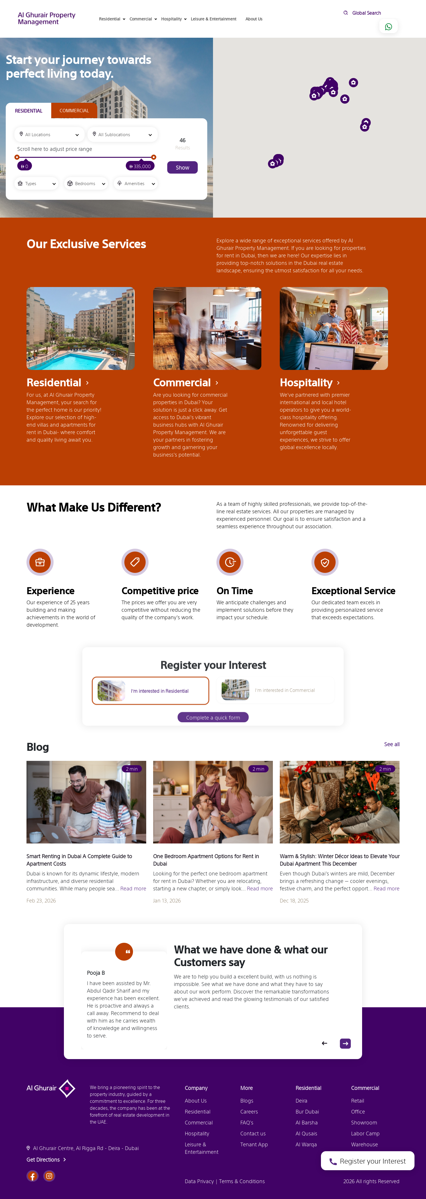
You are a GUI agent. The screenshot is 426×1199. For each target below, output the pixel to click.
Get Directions (47, 1159)
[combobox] (49, 134)
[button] (344, 99)
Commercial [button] (143, 18)
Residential (197, 1111)
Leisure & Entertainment (213, 18)
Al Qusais (306, 1133)
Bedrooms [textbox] (85, 183)
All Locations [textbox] (37, 134)
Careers (249, 1111)
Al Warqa (306, 1144)
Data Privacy (200, 1181)
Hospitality (197, 1133)
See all (394, 744)
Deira (301, 1100)
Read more (133, 890)
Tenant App (254, 1144)
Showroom (364, 1122)
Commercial (199, 1122)
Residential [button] (112, 18)
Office (358, 1111)
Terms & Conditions (241, 1181)
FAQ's (246, 1122)
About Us (254, 18)
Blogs (246, 1100)
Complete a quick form (213, 727)
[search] (385, 12)
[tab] (28, 111)
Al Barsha (307, 1122)
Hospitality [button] (173, 18)
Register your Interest (368, 1160)
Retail (357, 1100)
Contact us (253, 1133)
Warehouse (364, 1144)
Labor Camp (365, 1133)
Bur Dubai (307, 1111)
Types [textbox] (30, 183)
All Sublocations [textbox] (114, 134)
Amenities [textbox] (134, 183)
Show (182, 167)
